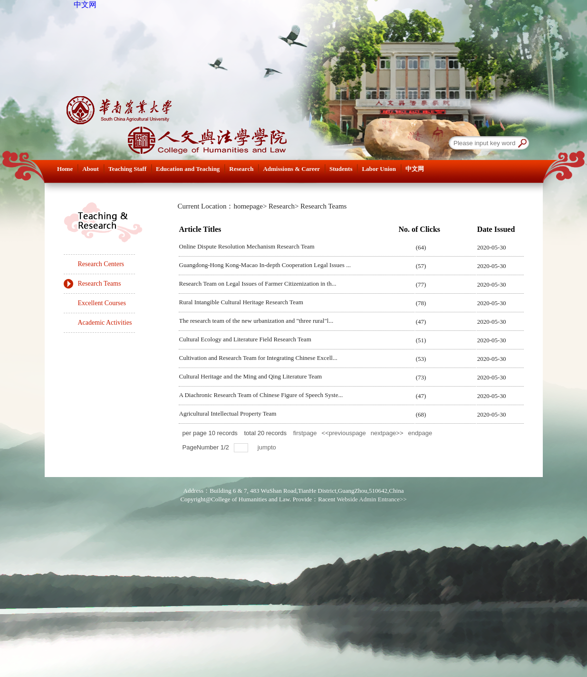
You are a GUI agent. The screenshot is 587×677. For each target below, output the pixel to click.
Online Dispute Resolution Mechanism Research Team (247, 246)
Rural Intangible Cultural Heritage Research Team (241, 302)
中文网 (85, 4)
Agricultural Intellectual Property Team (228, 413)
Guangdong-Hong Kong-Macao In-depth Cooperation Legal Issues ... (265, 265)
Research (241, 168)
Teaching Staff (127, 168)
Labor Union (379, 168)
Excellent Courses (102, 303)
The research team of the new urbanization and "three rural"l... (256, 320)
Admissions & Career (291, 168)
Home (65, 168)
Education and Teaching (188, 168)
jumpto (268, 447)
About (90, 168)
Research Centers (101, 264)
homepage (248, 206)
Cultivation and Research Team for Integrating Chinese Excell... (258, 357)
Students (340, 168)
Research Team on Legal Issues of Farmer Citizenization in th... (258, 283)
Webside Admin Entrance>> (371, 499)
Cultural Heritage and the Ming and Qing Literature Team (250, 376)
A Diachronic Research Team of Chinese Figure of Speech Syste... (261, 394)
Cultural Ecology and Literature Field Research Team (245, 339)
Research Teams (99, 283)
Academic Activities (105, 322)
